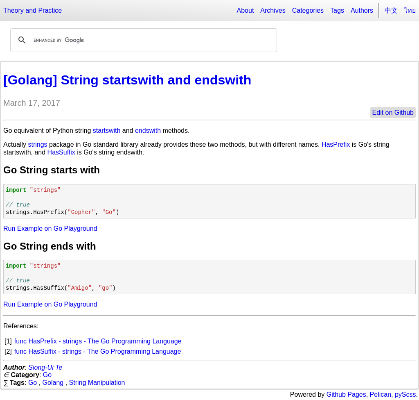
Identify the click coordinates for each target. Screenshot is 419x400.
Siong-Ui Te (45, 367)
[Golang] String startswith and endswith (127, 80)
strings (37, 144)
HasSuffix (61, 152)
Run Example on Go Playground (50, 228)
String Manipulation (97, 382)
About (245, 10)
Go (47, 374)
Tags (337, 10)
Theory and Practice (32, 10)
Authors (362, 10)
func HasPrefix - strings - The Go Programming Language (98, 341)
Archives (272, 10)
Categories (308, 10)
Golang (53, 382)
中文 (391, 10)
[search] (142, 40)
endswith (148, 130)
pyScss (405, 394)
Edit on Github (393, 112)
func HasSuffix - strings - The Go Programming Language (97, 351)
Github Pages (346, 394)
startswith (107, 130)
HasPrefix (336, 144)
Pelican (380, 394)
